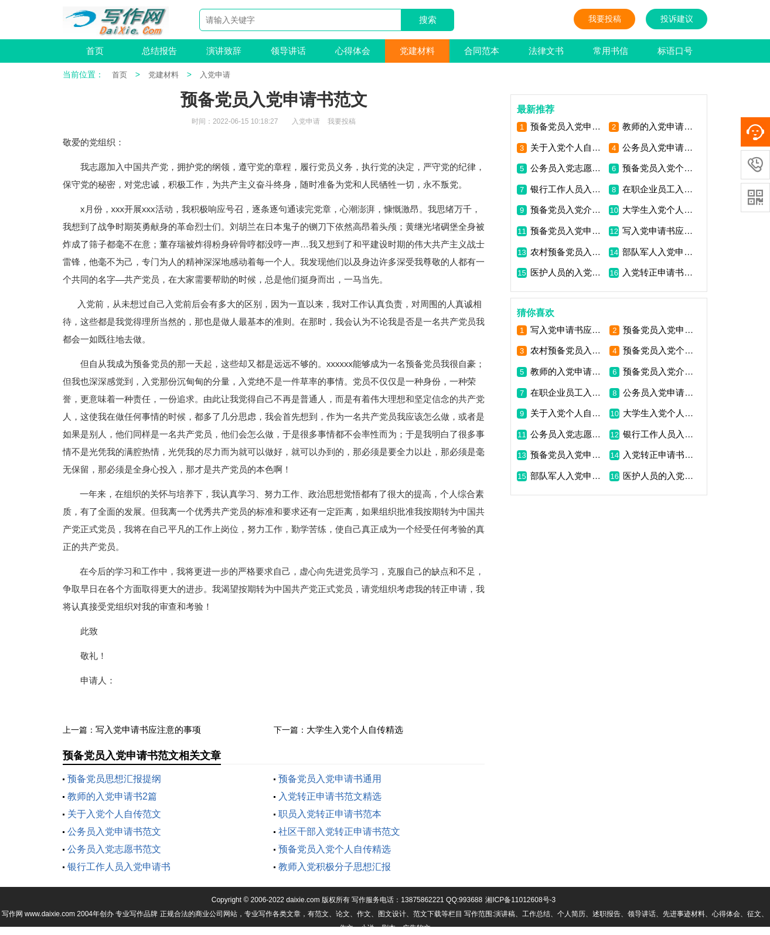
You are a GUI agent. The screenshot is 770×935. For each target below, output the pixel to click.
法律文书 (546, 51)
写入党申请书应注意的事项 (148, 730)
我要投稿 (604, 18)
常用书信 (610, 51)
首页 (95, 51)
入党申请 (215, 74)
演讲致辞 (223, 51)
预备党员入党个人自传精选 (334, 849)
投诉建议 (676, 18)
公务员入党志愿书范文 (114, 849)
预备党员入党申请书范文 (567, 231)
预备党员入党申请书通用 (329, 779)
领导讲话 (288, 51)
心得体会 (352, 51)
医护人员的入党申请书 (567, 272)
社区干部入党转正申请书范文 (339, 832)
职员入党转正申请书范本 (329, 814)
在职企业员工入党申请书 (659, 189)
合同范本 (481, 51)
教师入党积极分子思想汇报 (334, 867)
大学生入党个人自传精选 (354, 730)
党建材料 (417, 51)
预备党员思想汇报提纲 (114, 779)
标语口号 (675, 51)
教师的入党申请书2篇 (112, 796)
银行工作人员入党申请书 (119, 867)
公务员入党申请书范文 (114, 832)
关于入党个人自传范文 (114, 814)
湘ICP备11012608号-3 (520, 900)
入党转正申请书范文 (659, 272)
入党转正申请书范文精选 (329, 796)
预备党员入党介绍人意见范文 (567, 210)
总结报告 (159, 51)
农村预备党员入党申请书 (567, 252)
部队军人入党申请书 (659, 252)
